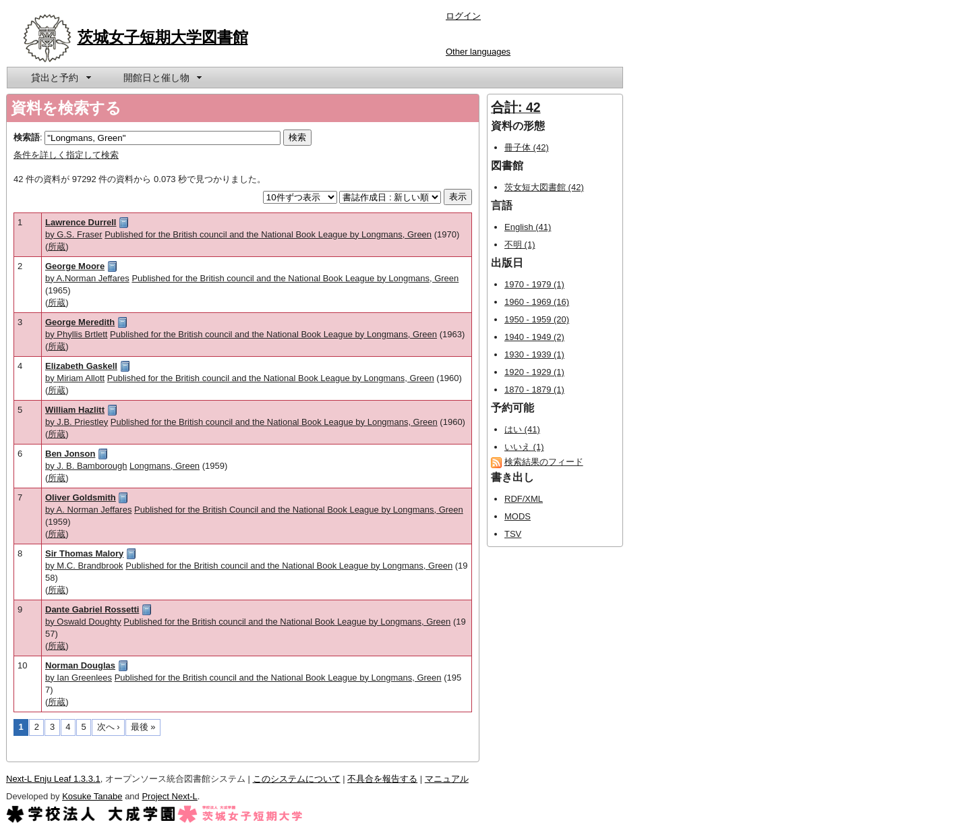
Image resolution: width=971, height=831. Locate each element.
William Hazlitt (75, 410)
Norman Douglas (80, 665)
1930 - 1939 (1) (534, 354)
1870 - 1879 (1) (534, 389)
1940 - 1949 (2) (534, 337)
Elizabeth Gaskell (81, 366)
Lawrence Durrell (81, 222)
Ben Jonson (70, 454)
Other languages (478, 52)
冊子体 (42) (526, 147)
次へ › (108, 727)
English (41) (527, 227)
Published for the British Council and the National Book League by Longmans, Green (298, 510)
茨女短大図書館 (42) (544, 187)
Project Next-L (169, 796)
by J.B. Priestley (76, 422)
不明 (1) (519, 244)
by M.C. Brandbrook (84, 566)
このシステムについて (297, 779)
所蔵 (56, 246)
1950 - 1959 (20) (536, 319)
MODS (517, 516)
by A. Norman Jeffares (88, 510)
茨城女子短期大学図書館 (163, 37)
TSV (512, 534)
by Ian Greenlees (78, 677)
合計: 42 (516, 107)
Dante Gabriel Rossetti (92, 609)
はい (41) (522, 429)
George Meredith (80, 322)
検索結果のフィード (543, 462)
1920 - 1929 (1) (534, 372)
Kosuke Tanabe (92, 796)
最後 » (143, 727)
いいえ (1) (524, 447)
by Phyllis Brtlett (76, 334)
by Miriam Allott (75, 378)
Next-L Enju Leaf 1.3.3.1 (53, 779)
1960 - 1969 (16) (536, 302)
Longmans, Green (164, 466)
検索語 (26, 137)
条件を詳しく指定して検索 (66, 155)
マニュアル (447, 779)
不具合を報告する (382, 779)
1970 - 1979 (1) (534, 284)
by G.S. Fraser (73, 234)
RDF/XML (523, 499)
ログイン (463, 16)
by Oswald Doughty (83, 622)
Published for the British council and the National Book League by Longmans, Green (268, 234)
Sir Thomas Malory (84, 553)
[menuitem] (60, 77)
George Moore (75, 266)
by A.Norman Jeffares (87, 278)
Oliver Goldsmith (80, 497)
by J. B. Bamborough (86, 466)
